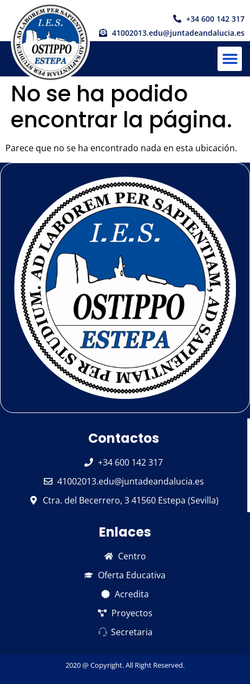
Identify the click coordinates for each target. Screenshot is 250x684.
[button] (230, 59)
